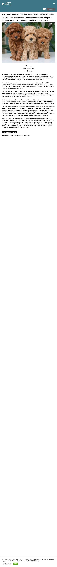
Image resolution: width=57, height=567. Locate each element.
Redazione (29, 66)
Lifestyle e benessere (13, 14)
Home (3, 14)
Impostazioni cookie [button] (7, 563)
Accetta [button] (15, 563)
